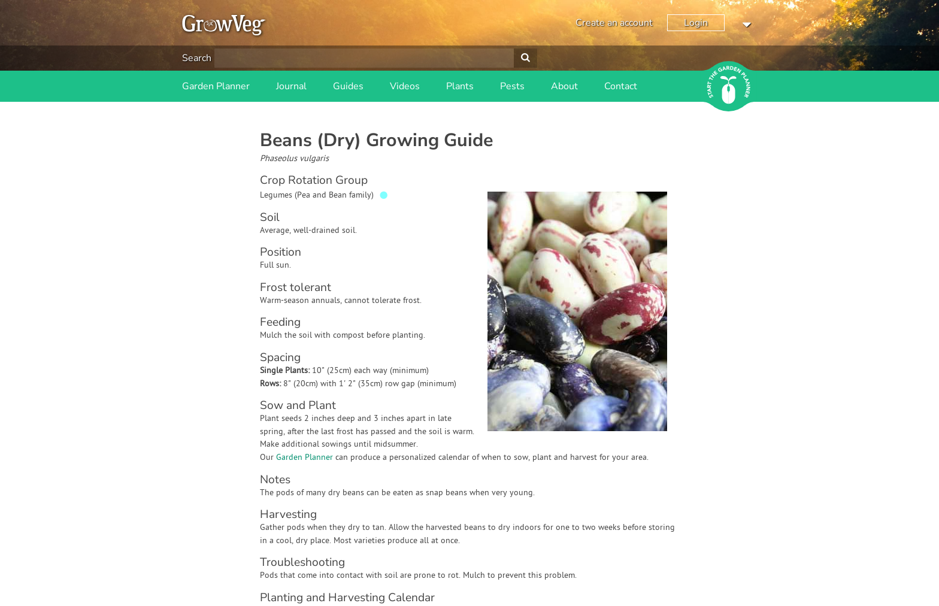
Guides (348, 86)
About (564, 86)
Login (696, 22)
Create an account (614, 22)
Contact (620, 86)
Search (196, 58)
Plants (460, 86)
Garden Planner (216, 86)
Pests (512, 86)
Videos (405, 86)
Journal (291, 86)
